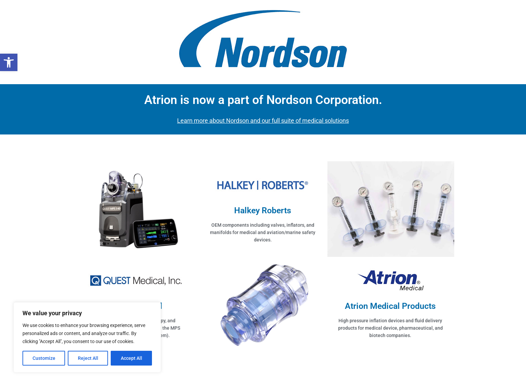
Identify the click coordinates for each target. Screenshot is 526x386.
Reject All (88, 358)
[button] (8, 62)
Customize (44, 358)
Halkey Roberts (262, 210)
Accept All (131, 358)
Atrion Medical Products (390, 306)
